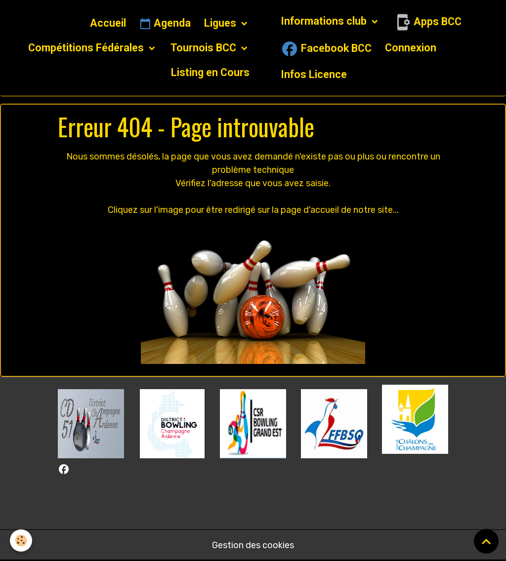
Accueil (108, 23)
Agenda (165, 24)
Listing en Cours (210, 72)
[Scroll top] (486, 541)
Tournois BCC (204, 47)
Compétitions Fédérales (87, 47)
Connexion (410, 47)
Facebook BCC (326, 49)
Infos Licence (314, 74)
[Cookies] (21, 540)
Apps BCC (427, 22)
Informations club (325, 21)
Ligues (221, 23)
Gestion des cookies (253, 545)
